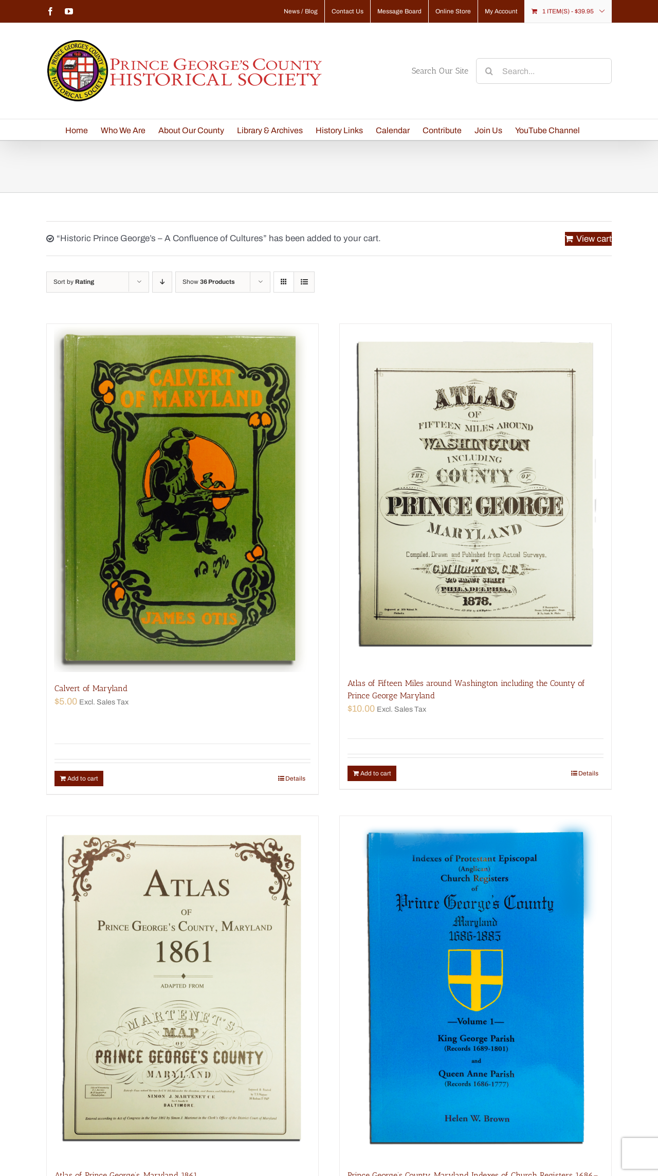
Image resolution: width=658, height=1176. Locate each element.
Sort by (73, 281)
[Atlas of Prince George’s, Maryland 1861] (182, 987)
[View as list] (304, 282)
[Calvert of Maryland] (182, 498)
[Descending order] (162, 282)
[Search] (489, 71)
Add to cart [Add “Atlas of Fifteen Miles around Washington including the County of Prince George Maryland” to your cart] (375, 773)
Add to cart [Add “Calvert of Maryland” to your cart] (82, 778)
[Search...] (544, 71)
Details (295, 778)
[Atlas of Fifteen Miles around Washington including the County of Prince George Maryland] (475, 495)
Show (208, 281)
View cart (594, 239)
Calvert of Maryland (90, 688)
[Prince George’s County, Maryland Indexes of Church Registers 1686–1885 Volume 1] (475, 987)
